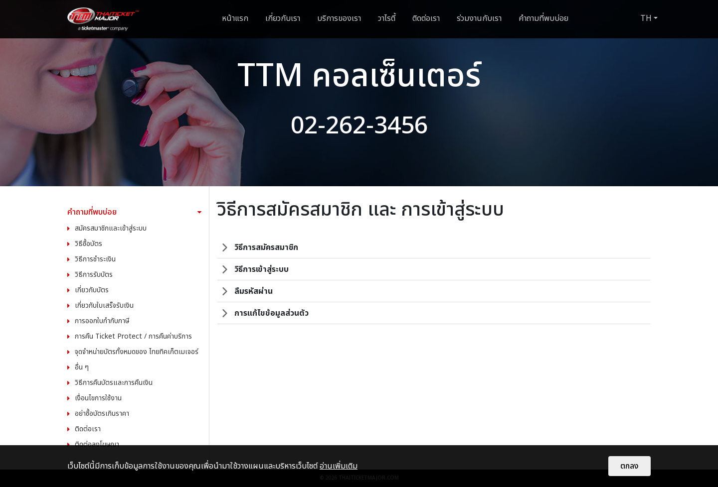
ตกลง (629, 466)
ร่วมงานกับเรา (479, 18)
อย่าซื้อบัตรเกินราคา (102, 413)
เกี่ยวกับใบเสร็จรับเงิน (104, 305)
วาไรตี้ (386, 18)
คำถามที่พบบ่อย (543, 18)
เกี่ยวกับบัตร (92, 290)
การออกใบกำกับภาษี (102, 321)
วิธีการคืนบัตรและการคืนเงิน (114, 382)
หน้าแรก (235, 18)
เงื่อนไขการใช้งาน (98, 398)
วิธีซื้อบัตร (88, 244)
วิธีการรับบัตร (94, 274)
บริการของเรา (339, 18)
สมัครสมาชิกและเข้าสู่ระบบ (111, 228)
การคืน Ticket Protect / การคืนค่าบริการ (133, 336)
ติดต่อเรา (426, 18)
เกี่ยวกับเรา (282, 18)
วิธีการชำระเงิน (95, 259)
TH (646, 18)
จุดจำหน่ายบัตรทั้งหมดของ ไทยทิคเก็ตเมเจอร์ (136, 352)
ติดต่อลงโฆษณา (97, 444)
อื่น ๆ (82, 367)
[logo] (103, 19)
